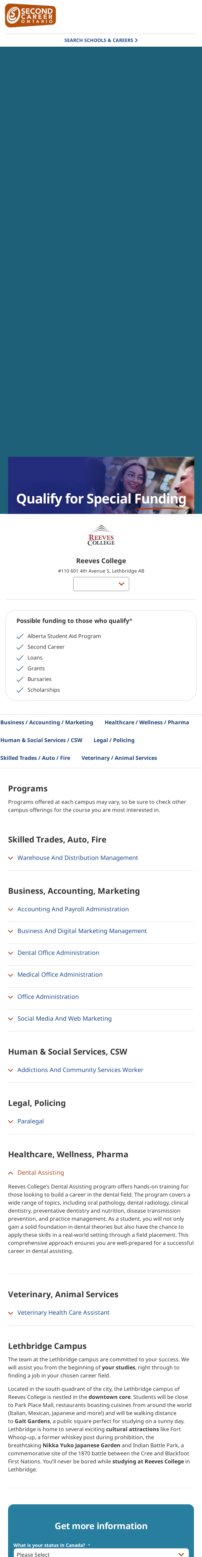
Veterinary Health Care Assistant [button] (59, 1312)
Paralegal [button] (26, 1121)
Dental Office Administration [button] (53, 952)
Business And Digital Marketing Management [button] (77, 931)
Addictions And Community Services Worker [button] (75, 1070)
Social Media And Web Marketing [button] (60, 1018)
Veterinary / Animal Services (119, 758)
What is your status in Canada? (51, 1545)
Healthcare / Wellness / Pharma (147, 722)
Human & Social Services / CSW (41, 740)
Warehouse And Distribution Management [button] (73, 858)
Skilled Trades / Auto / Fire (35, 758)
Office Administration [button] (43, 996)
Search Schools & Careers (98, 40)
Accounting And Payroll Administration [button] (68, 909)
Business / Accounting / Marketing (46, 722)
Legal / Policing (114, 740)
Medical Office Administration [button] (55, 974)
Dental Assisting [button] (36, 1172)
